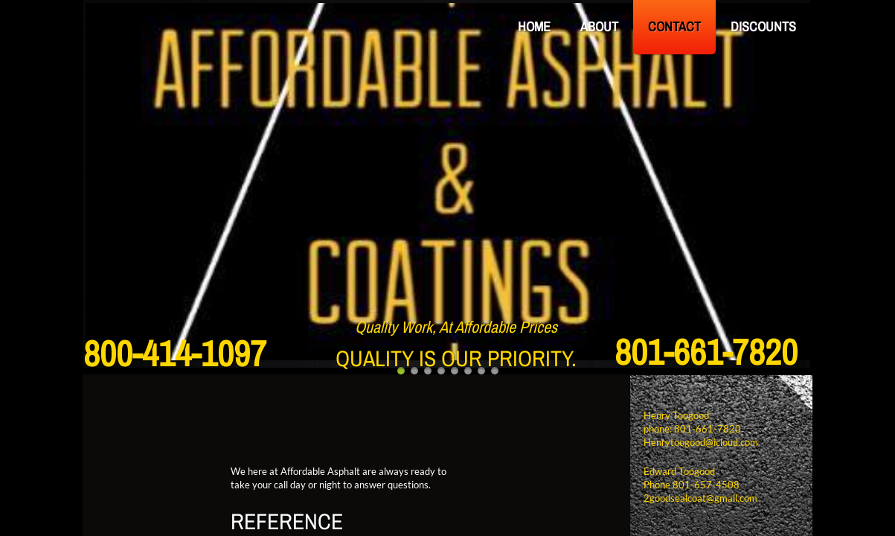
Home (534, 26)
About (599, 26)
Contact (674, 26)
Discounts (763, 26)
